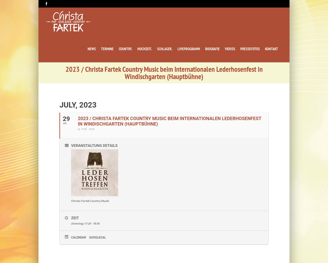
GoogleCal (97, 237)
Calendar (78, 237)
